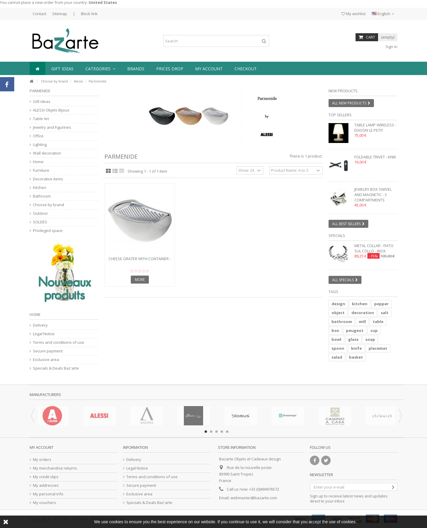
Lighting (40, 144)
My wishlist (353, 13)
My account (41, 447)
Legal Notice (44, 333)
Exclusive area (46, 359)
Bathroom (42, 196)
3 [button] (216, 431)
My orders (42, 459)
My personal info (48, 494)
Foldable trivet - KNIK (375, 157)
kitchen (359, 303)
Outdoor (40, 213)
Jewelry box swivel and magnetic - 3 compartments (373, 195)
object (338, 312)
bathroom (342, 321)
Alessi (78, 81)
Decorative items (48, 179)
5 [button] (227, 431)
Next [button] (400, 415)
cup (374, 330)
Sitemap (59, 13)
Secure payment (48, 351)
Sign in (391, 46)
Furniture (41, 170)
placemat (378, 348)
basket (356, 357)
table (378, 321)
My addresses (46, 485)
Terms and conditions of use (58, 342)
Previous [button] (32, 415)
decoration (362, 312)
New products (343, 90)
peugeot (355, 330)
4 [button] (222, 431)
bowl (336, 339)
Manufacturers (45, 394)
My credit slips (45, 476)
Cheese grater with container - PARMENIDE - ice (140, 261)
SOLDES (40, 222)
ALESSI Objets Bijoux (51, 110)
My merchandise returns (55, 468)
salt (384, 312)
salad (337, 357)
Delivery (40, 325)
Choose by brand (54, 81)
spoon (338, 348)
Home (38, 161)
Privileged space (48, 230)
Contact (39, 13)
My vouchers (44, 502)
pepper (381, 303)
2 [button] (211, 431)
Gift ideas (41, 101)
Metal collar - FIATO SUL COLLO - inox (373, 248)
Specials (337, 235)
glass (353, 339)
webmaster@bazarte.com (253, 497)
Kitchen (39, 187)
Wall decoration (47, 153)
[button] (100, 68)
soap (370, 339)
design (338, 303)
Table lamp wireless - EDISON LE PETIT (375, 127)
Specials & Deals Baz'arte (56, 368)
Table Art (41, 118)
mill (362, 321)
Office (38, 136)
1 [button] (206, 431)
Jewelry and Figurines (52, 127)
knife (356, 348)
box (335, 330)
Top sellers (340, 114)
